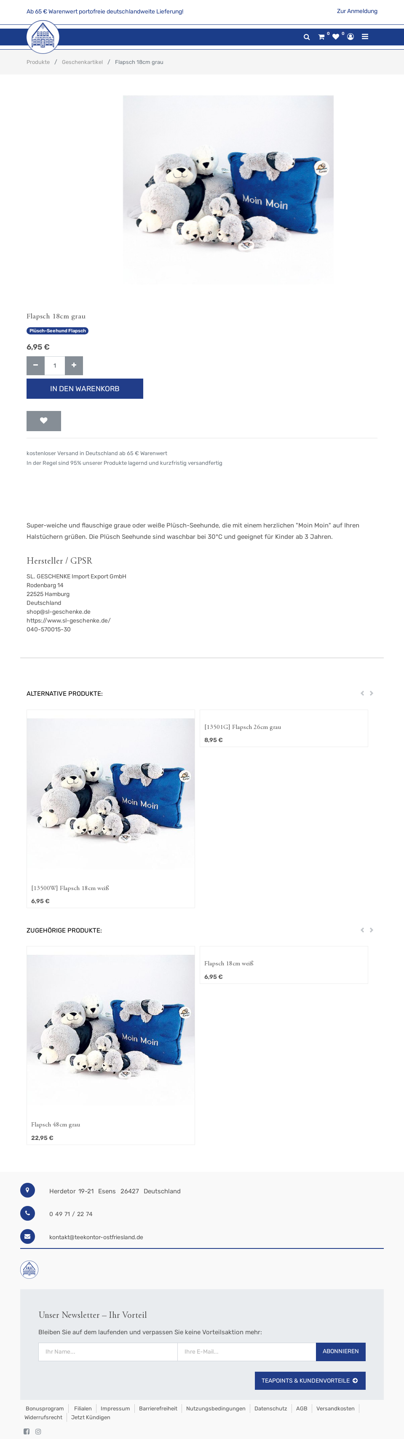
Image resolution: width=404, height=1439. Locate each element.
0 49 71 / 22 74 (71, 1214)
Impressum (115, 1408)
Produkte (38, 62)
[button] (44, 421)
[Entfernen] (36, 365)
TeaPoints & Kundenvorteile (310, 1380)
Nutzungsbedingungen (216, 1408)
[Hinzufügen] (74, 365)
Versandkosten (335, 1408)
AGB (302, 1408)
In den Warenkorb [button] (85, 388)
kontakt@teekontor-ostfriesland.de (96, 1237)
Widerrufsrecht (43, 1417)
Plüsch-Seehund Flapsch (57, 331)
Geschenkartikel (82, 62)
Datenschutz (270, 1408)
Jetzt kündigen (90, 1417)
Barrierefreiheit (158, 1408)
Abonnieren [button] (341, 1351)
